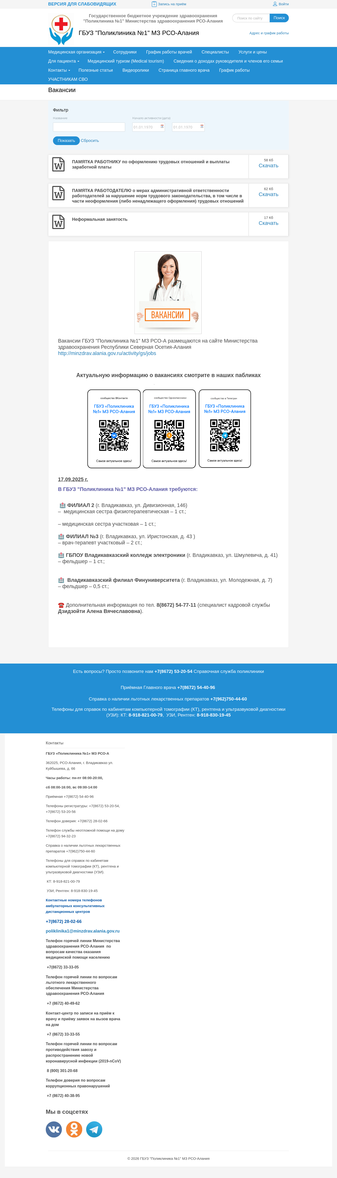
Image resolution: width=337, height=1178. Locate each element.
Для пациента (62, 61)
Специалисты (215, 52)
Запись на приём (168, 4)
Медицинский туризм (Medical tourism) (126, 61)
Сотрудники (125, 52)
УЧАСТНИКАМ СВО (68, 79)
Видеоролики (135, 70)
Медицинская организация (74, 52)
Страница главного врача (184, 70)
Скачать (269, 166)
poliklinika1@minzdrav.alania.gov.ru (83, 931)
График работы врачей (169, 52)
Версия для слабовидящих (82, 4)
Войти (280, 4)
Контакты (57, 70)
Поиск (279, 18)
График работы (234, 70)
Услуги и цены (252, 52)
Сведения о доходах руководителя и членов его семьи (228, 61)
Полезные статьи (96, 70)
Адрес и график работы (269, 33)
